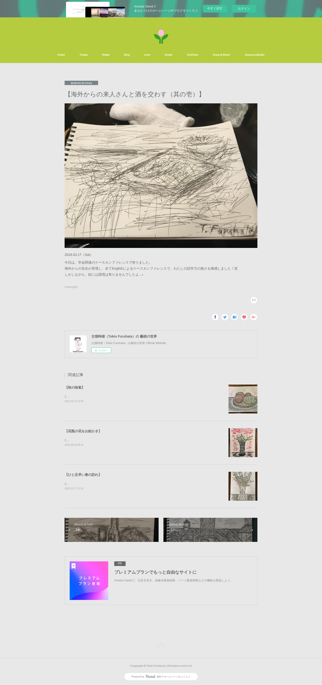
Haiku (106, 54)
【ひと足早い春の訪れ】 (83, 475)
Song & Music (221, 54)
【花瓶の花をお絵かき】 (83, 431)
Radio (169, 54)
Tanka (84, 54)
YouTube (192, 54)
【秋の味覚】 (75, 387)
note (147, 54)
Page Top (161, 646)
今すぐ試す (215, 8)
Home (61, 54)
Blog (127, 54)
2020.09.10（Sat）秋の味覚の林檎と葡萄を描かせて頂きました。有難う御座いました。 (122, 396)
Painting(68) (71, 287)
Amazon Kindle (255, 54)
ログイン (244, 8)
